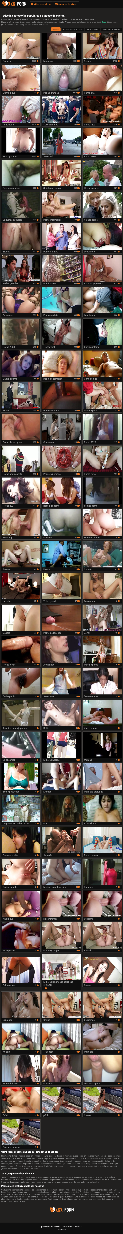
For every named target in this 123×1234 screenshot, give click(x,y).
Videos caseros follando (51, 1227)
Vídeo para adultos (41, 4)
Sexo (104, 22)
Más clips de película (111, 29)
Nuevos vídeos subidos (72, 29)
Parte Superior (92, 29)
